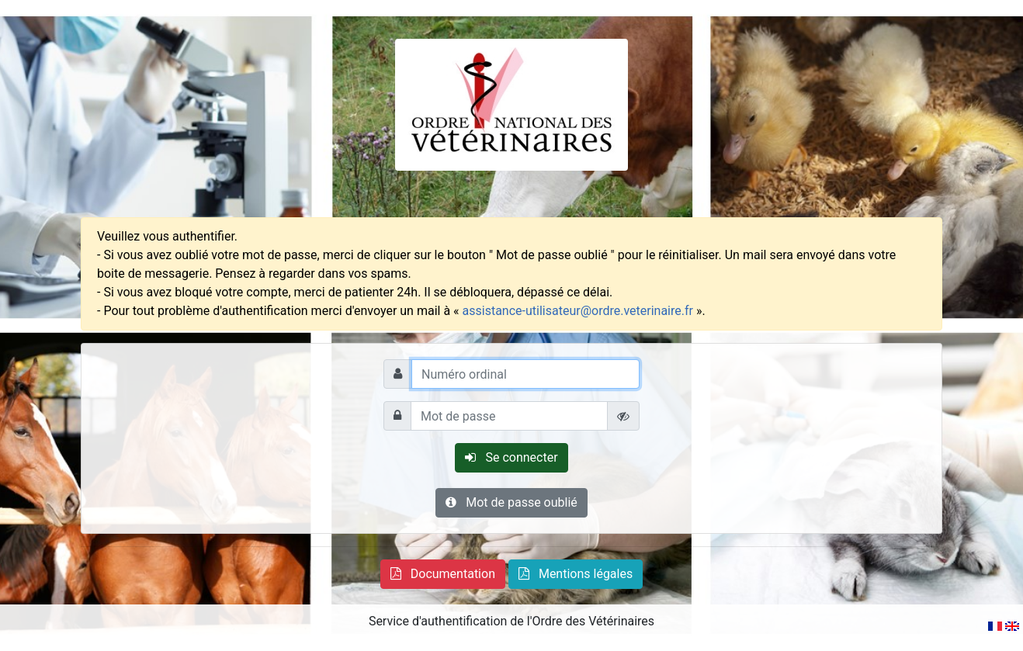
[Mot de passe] (509, 416)
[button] (442, 574)
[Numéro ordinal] (525, 374)
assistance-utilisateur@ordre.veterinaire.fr (578, 310)
